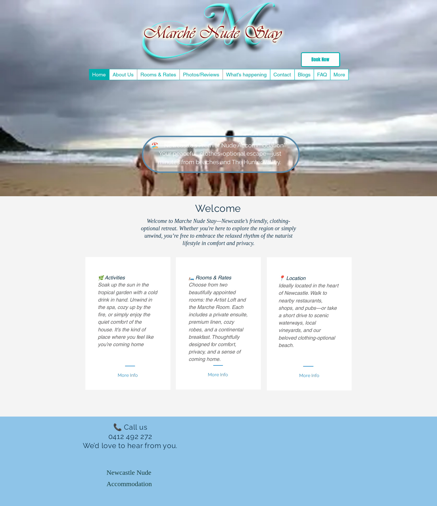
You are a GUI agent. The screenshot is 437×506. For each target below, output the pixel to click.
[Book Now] (320, 59)
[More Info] (309, 375)
